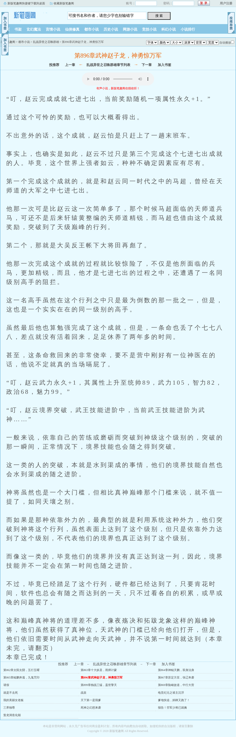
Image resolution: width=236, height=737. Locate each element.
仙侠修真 (72, 29)
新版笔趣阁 (30, 14)
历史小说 (111, 29)
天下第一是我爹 (91, 700)
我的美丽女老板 (13, 700)
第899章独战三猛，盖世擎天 (99, 685)
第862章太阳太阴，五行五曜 (21, 670)
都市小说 (91, 29)
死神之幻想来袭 (91, 707)
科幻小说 (168, 29)
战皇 (83, 692)
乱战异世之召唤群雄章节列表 (108, 65)
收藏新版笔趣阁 (64, 3)
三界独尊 (9, 707)
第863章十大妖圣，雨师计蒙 (99, 670)
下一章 (147, 65)
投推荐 (54, 65)
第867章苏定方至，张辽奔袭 (176, 677)
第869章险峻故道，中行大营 (176, 685)
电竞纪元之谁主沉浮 (171, 692)
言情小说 (53, 29)
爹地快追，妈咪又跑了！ (174, 700)
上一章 (70, 65)
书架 (18, 29)
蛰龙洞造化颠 (12, 715)
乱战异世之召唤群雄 (46, 42)
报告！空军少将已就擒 (172, 707)
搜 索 (159, 16)
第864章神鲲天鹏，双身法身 (176, 670)
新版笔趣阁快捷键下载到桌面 (26, 3)
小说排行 (188, 29)
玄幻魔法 (33, 29)
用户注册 (226, 3)
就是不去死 (10, 692)
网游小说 (130, 29)
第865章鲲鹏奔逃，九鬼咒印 (21, 677)
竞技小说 (149, 29)
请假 (6, 685)
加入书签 (164, 65)
